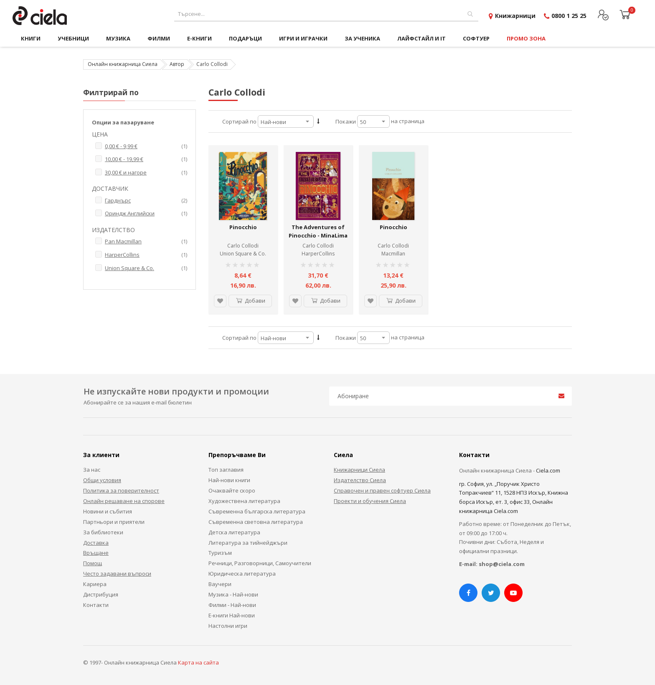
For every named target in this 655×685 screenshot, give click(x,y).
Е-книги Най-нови (231, 615)
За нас (91, 469)
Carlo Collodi (243, 245)
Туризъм (220, 552)
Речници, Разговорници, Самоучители (259, 563)
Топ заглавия (226, 469)
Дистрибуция (100, 594)
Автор (177, 64)
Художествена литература (244, 501)
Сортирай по (239, 121)
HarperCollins (318, 253)
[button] (220, 301)
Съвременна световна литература (255, 522)
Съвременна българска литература (256, 511)
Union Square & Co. (243, 253)
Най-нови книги (229, 480)
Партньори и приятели (114, 522)
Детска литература (234, 532)
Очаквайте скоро (231, 490)
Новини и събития (107, 511)
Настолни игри (227, 625)
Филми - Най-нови (232, 605)
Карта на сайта (198, 662)
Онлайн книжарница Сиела (122, 64)
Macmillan (393, 253)
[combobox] (326, 14)
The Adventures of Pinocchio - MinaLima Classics (318, 235)
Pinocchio (243, 227)
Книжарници (515, 16)
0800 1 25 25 (568, 16)
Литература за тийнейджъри (247, 542)
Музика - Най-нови (233, 594)
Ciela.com (548, 470)
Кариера (95, 584)
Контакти (96, 605)
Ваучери (219, 584)
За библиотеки (103, 532)
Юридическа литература (242, 573)
